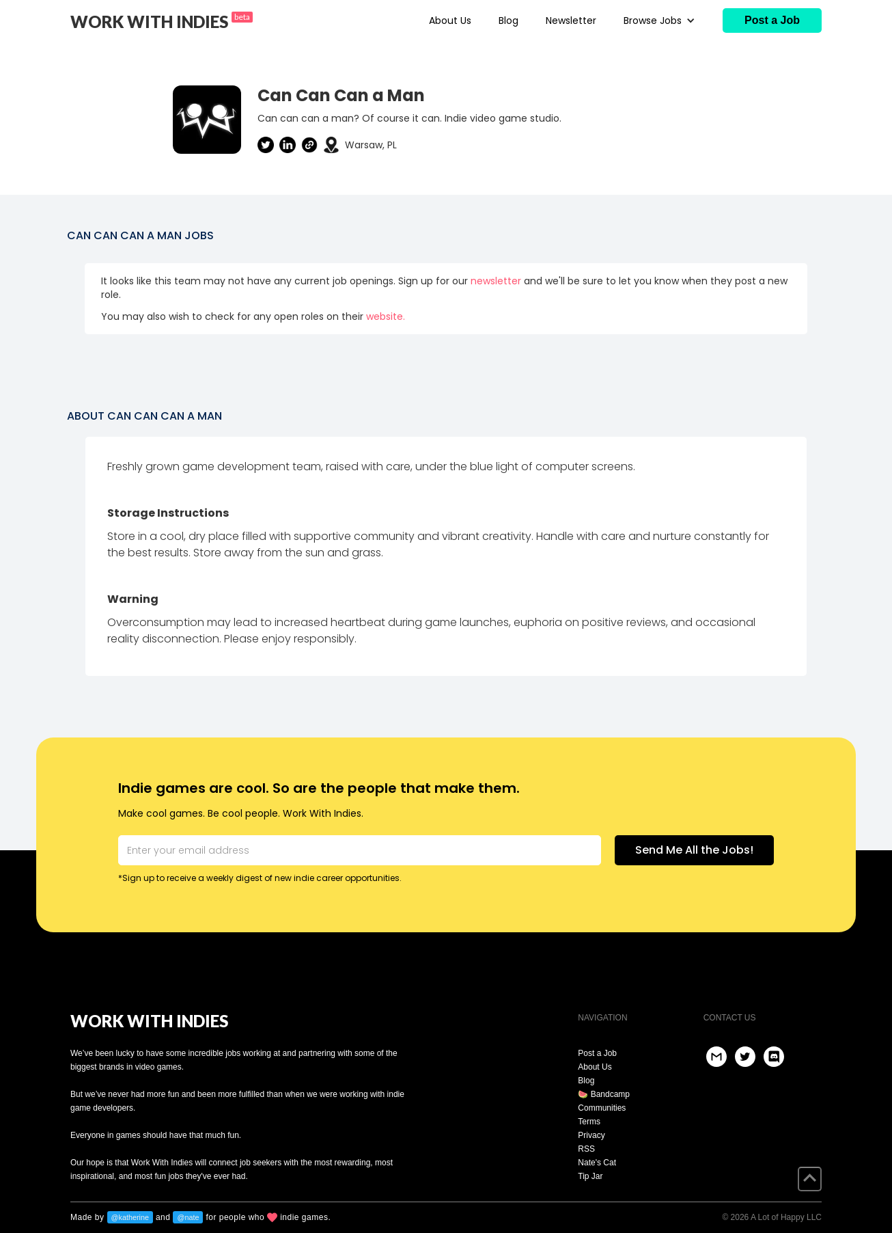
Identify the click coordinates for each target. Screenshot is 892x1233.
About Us (450, 20)
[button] (659, 20)
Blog (508, 20)
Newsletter (571, 20)
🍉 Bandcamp (604, 1094)
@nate (188, 1217)
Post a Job (597, 1053)
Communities (602, 1108)
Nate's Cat (597, 1162)
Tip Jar (590, 1176)
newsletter (496, 281)
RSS (586, 1149)
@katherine (130, 1217)
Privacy (591, 1135)
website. (385, 316)
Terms (589, 1121)
